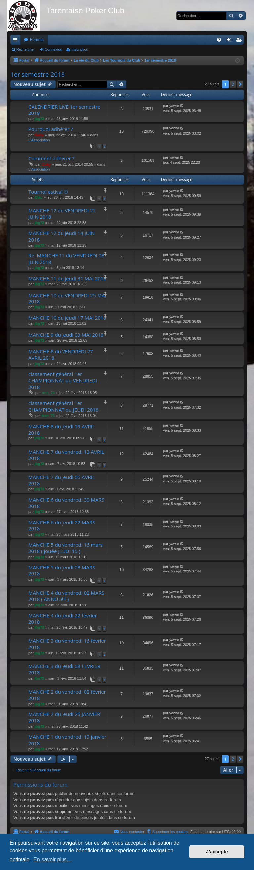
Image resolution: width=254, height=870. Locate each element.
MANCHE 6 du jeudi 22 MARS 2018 (61, 525)
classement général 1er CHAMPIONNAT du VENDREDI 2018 (62, 380)
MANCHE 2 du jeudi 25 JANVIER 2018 (64, 717)
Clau (39, 197)
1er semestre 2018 (37, 74)
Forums (37, 39)
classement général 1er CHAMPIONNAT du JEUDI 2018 (63, 406)
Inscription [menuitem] (240, 41)
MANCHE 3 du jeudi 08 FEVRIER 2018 (64, 669)
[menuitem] (219, 40)
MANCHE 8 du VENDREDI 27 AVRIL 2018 (60, 354)
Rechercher (25, 49)
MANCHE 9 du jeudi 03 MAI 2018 (65, 334)
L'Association (39, 140)
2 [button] (233, 84)
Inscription (80, 49)
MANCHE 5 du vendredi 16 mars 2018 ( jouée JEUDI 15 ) (65, 547)
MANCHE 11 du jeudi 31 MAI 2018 (67, 278)
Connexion (53, 49)
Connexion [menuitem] (230, 41)
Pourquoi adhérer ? (50, 129)
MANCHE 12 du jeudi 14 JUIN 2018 (61, 236)
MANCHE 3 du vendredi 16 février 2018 (67, 643)
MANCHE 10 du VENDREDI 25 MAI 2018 (67, 298)
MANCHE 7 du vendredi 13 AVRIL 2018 (66, 454)
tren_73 (48, 393)
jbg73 (39, 119)
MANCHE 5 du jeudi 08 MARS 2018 (61, 570)
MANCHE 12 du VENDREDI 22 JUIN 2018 (62, 213)
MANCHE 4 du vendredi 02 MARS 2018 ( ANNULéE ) (66, 595)
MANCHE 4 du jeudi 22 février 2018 (62, 618)
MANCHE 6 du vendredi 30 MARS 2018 (66, 502)
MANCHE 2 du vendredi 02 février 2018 (67, 694)
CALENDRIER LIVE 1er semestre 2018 (64, 109)
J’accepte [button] (217, 851)
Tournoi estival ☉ (48, 191)
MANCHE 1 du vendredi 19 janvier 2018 (67, 739)
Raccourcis (16, 41)
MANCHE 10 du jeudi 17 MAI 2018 (67, 317)
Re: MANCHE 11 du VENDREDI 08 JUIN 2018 (66, 258)
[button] (240, 84)
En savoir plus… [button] (52, 859)
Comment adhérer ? (51, 158)
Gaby (39, 135)
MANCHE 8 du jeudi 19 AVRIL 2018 (61, 429)
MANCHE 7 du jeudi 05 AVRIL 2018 (61, 480)
